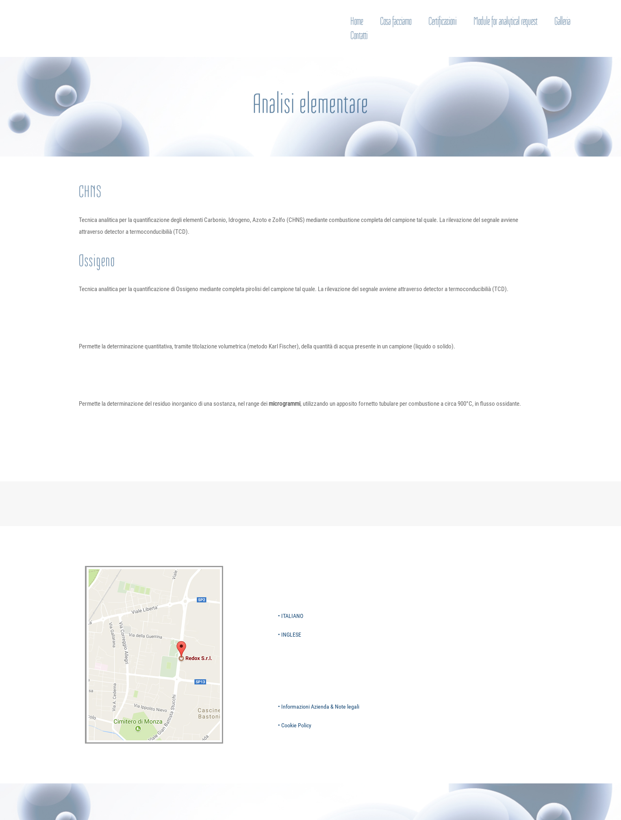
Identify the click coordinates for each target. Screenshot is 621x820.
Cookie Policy (296, 725)
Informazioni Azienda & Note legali (320, 706)
